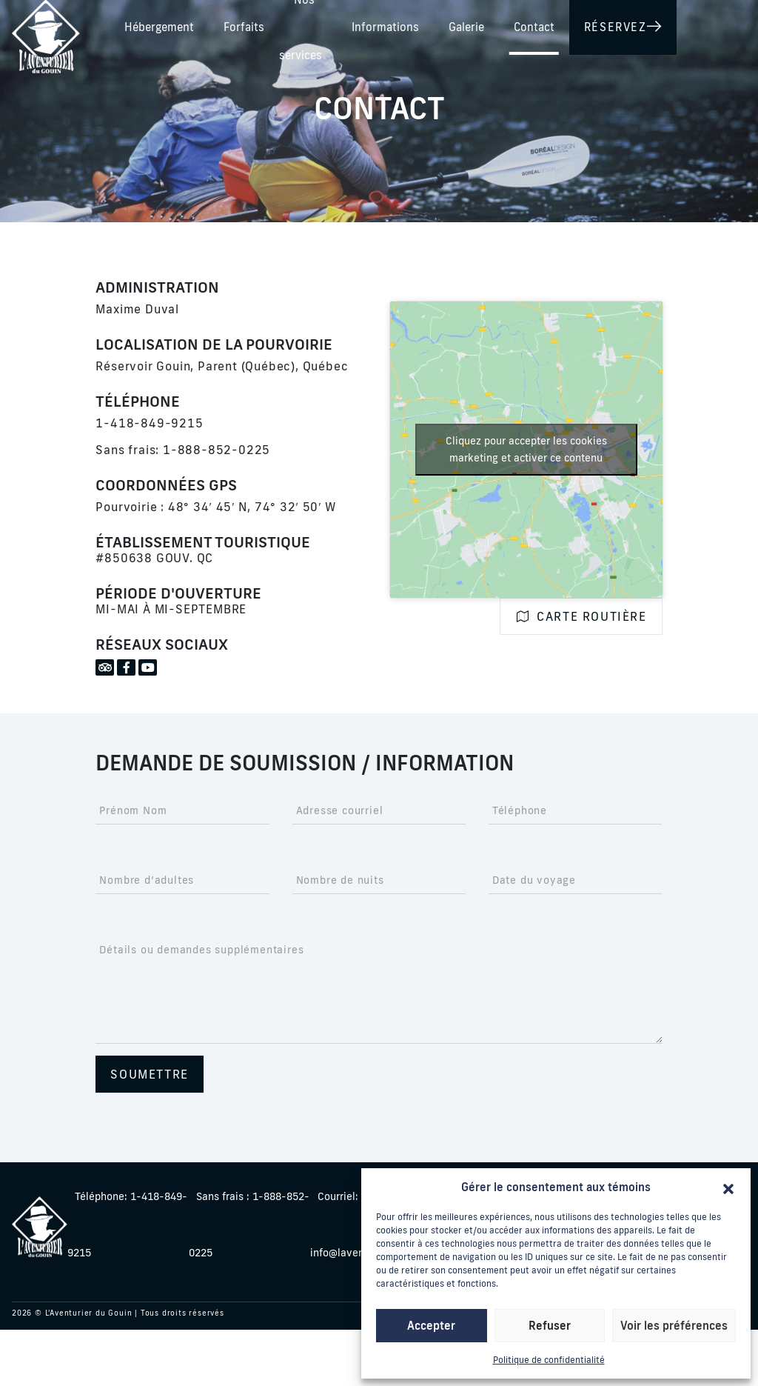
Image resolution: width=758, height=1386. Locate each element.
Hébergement (309, 25)
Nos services (477, 25)
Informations (574, 25)
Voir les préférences (674, 1326)
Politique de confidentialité (549, 1359)
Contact (722, 25)
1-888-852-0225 (216, 449)
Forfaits (394, 25)
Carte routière (581, 616)
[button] (728, 1187)
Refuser (550, 1326)
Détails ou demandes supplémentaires (201, 949)
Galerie (655, 25)
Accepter (431, 1326)
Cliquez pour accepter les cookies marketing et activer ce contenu (526, 449)
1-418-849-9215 (149, 423)
